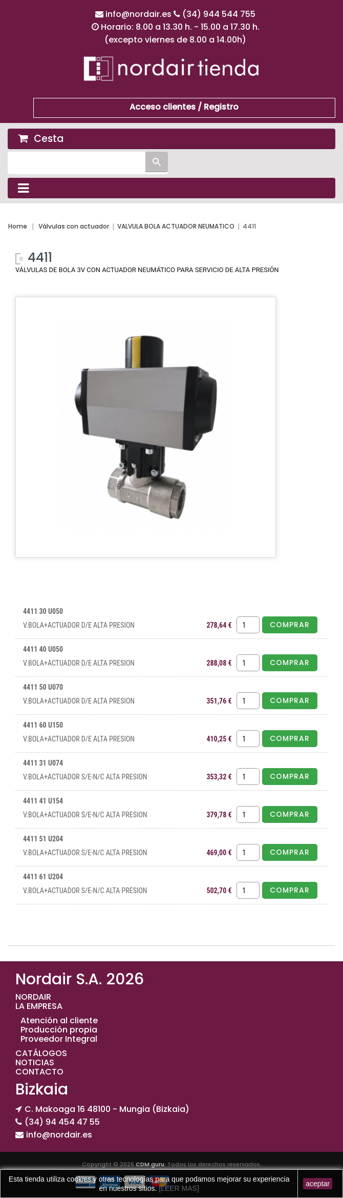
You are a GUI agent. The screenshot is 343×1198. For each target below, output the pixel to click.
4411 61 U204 (43, 877)
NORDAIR (33, 997)
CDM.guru (150, 1164)
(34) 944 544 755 (218, 14)
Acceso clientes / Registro (184, 107)
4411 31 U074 (43, 763)
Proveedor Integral (58, 1039)
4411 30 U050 (43, 611)
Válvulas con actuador (73, 226)
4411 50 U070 (43, 687)
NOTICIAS (34, 1062)
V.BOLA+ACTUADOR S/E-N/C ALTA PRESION (85, 777)
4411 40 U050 (43, 649)
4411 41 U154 (43, 801)
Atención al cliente (59, 1020)
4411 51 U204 (43, 839)
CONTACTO (39, 1072)
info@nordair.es (139, 14)
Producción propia (58, 1030)
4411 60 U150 (43, 725)
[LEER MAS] (178, 1188)
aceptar (318, 1184)
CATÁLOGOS (41, 1053)
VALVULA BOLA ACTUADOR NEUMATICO (175, 226)
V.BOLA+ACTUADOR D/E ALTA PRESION (79, 625)
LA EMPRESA (38, 1006)
